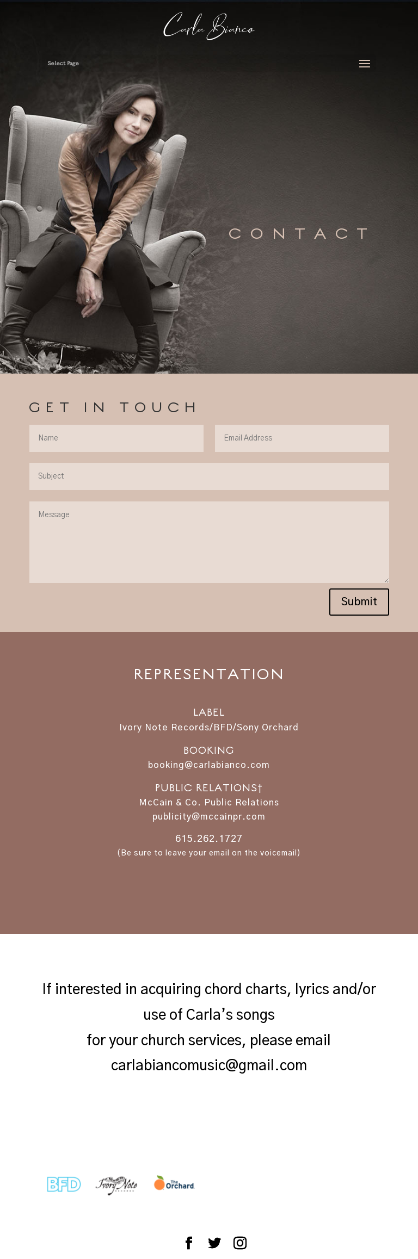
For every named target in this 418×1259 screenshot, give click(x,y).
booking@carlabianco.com (209, 765)
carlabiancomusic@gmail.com (209, 1066)
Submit (359, 602)
